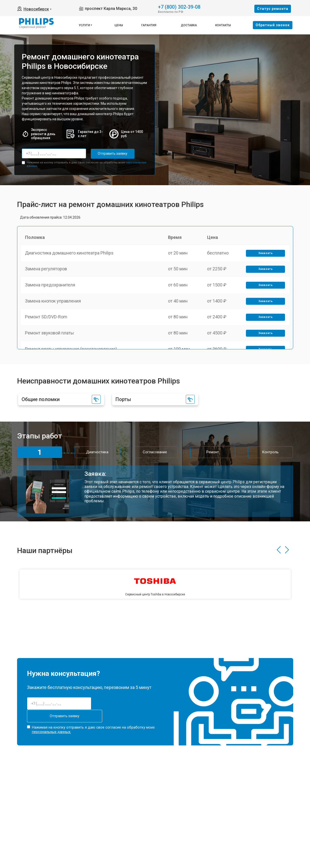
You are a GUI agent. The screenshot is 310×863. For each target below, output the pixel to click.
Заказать (265, 254)
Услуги (84, 25)
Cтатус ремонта (272, 9)
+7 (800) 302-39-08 (179, 6)
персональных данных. (51, 730)
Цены (119, 25)
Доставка (189, 25)
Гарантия (148, 25)
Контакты (223, 25)
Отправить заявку (110, 153)
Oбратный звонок (273, 25)
